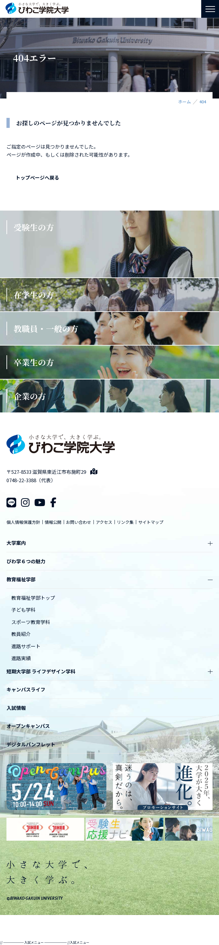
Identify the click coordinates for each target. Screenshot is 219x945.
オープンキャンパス (28, 725)
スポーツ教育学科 (30, 621)
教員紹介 (21, 633)
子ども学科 (23, 609)
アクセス (104, 522)
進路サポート (25, 646)
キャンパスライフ (25, 689)
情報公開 (53, 522)
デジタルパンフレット (30, 744)
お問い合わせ (78, 522)
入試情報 (16, 707)
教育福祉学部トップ (33, 597)
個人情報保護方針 (23, 522)
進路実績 (21, 658)
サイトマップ (150, 522)
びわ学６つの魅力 (25, 561)
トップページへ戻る (37, 177)
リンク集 (125, 522)
